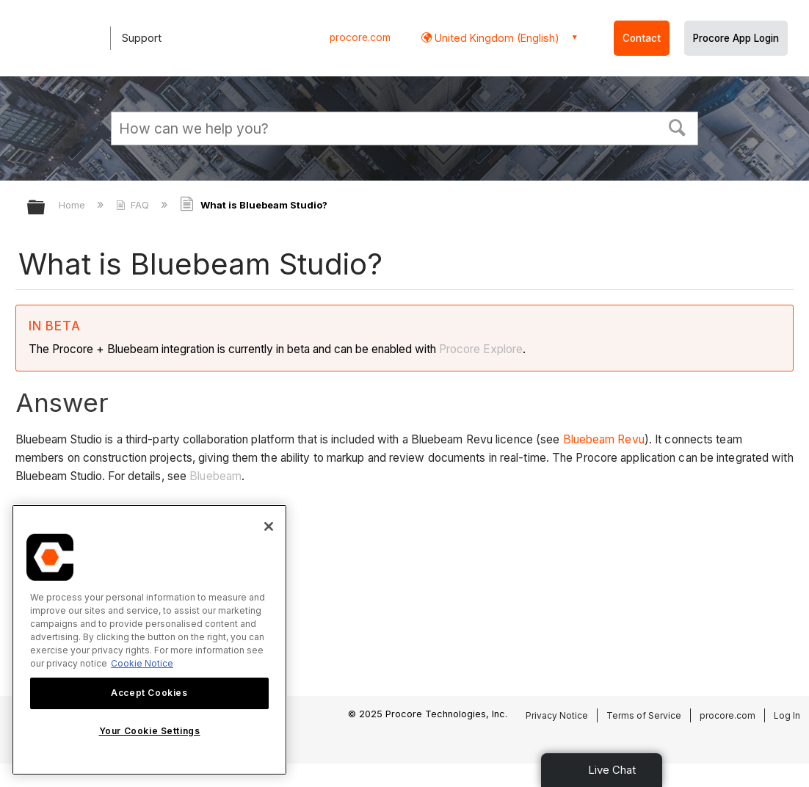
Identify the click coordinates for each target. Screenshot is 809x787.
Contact (642, 38)
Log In (787, 715)
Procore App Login (736, 38)
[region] (149, 639)
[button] (677, 126)
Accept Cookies (149, 692)
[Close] (269, 526)
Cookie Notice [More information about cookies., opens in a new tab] (142, 663)
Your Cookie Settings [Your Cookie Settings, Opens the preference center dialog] (149, 730)
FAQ (134, 205)
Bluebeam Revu (604, 439)
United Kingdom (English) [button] (495, 38)
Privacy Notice (557, 715)
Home (73, 205)
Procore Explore (479, 349)
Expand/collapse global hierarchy (45, 208)
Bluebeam (215, 476)
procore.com (360, 37)
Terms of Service (643, 715)
